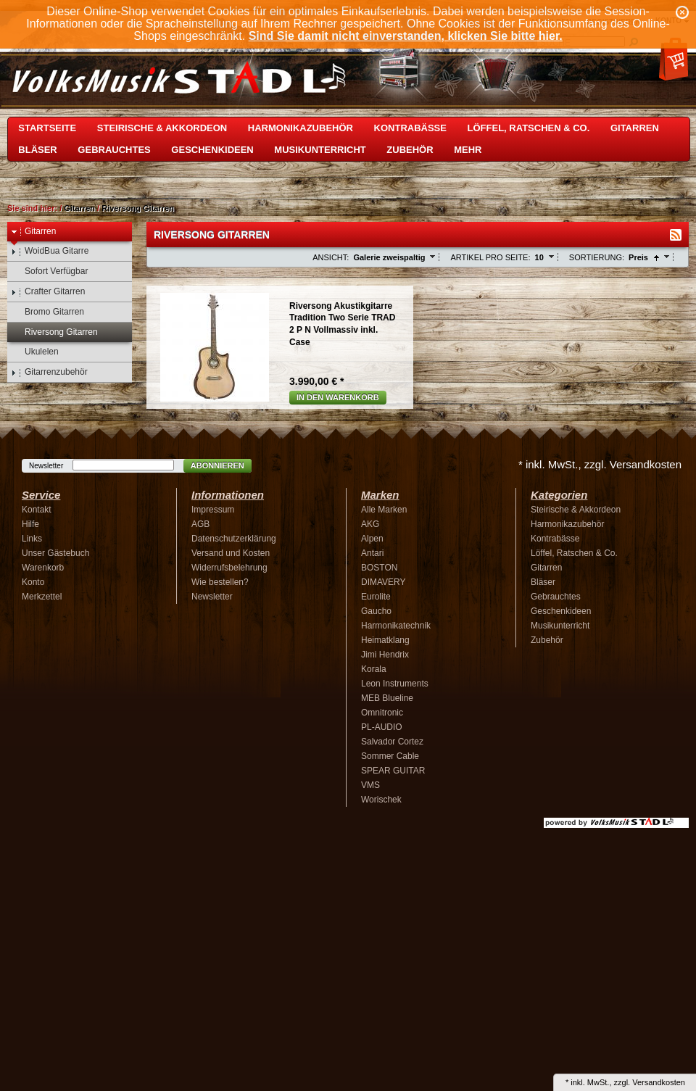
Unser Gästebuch (55, 553)
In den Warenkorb (338, 397)
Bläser (37, 149)
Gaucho (376, 611)
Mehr (467, 149)
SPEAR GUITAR (393, 771)
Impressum (212, 510)
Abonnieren (217, 465)
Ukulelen (35, 352)
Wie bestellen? (220, 582)
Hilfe (30, 524)
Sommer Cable (390, 756)
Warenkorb (43, 568)
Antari (372, 553)
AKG (370, 524)
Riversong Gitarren (138, 208)
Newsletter (46, 466)
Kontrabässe (410, 128)
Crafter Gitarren (48, 291)
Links (32, 539)
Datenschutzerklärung (233, 539)
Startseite (47, 128)
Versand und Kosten (230, 553)
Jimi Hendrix (385, 655)
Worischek (381, 800)
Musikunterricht (319, 149)
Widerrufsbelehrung (229, 568)
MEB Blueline (387, 698)
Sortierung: (596, 257)
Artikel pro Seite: (490, 257)
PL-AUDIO (381, 727)
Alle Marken (384, 510)
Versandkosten (658, 1082)
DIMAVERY (383, 582)
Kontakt (36, 510)
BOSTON (379, 568)
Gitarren (634, 128)
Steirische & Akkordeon (162, 128)
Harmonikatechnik (396, 626)
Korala (373, 669)
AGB (200, 524)
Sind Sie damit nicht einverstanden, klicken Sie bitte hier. (406, 36)
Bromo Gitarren (47, 312)
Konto (33, 582)
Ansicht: (330, 257)
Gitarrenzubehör (49, 372)
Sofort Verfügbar (49, 271)
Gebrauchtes (114, 149)
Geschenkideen (212, 149)
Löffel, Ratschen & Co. (529, 128)
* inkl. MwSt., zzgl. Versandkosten (600, 464)
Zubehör (409, 149)
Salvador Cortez (392, 742)
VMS (370, 785)
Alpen (372, 539)
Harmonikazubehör (300, 128)
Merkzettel (42, 597)
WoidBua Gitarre (49, 251)
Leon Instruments (394, 684)
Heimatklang (385, 640)
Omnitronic (382, 713)
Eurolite (376, 597)
